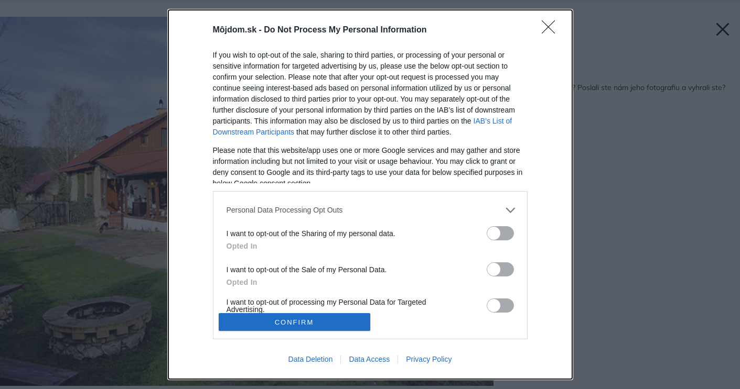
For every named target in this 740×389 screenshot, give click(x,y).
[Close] (552, 30)
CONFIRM (294, 322)
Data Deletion (310, 359)
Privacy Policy (429, 359)
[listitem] (370, 210)
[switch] (500, 233)
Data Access (369, 359)
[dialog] (370, 195)
